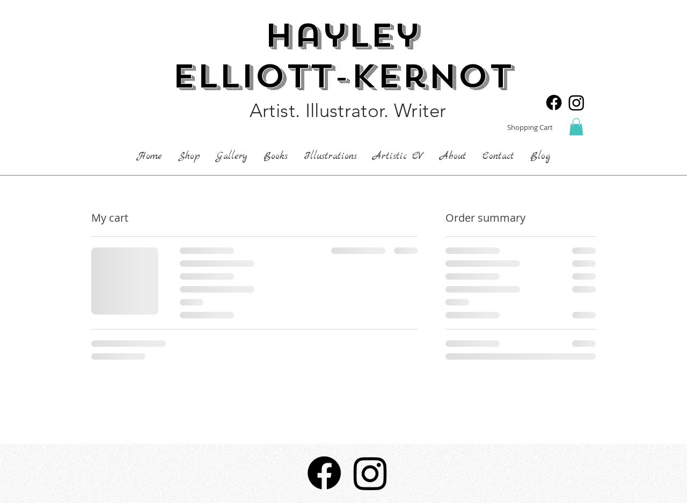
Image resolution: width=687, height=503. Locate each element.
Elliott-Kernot (342, 76)
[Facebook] (554, 102)
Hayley (342, 35)
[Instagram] (576, 102)
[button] (576, 126)
